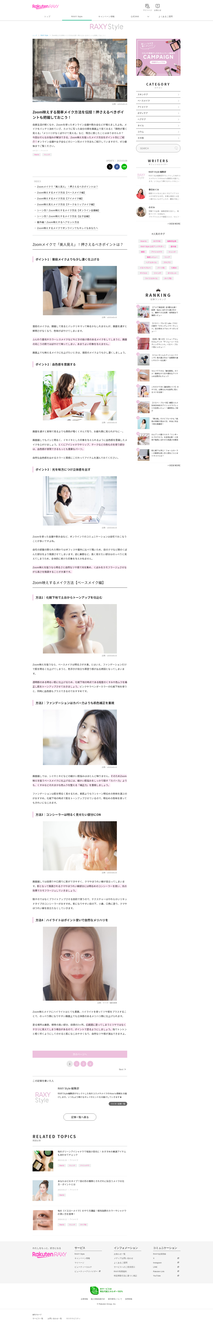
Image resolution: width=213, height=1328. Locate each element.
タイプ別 (83, 1224)
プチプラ (167, 262)
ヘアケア (142, 119)
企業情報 (84, 1299)
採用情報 (128, 1299)
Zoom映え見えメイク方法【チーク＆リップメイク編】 (66, 204)
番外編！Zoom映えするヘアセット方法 (58, 222)
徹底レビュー (152, 257)
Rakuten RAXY (46, 6)
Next (122, 1069)
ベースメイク (144, 100)
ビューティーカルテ (83, 1267)
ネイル (141, 125)
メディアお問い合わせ (123, 1258)
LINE (155, 1267)
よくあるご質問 (166, 16)
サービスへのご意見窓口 (124, 1267)
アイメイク (44, 150)
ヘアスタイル (151, 262)
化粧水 (174, 267)
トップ (47, 16)
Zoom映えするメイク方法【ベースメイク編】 (61, 192)
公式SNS (135, 16)
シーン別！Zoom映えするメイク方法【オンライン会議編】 (68, 210)
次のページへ (80, 1054)
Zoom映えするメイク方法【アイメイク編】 (60, 198)
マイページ (79, 1263)
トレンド (47, 154)
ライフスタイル (151, 278)
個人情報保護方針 (98, 1299)
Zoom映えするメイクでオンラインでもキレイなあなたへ (67, 228)
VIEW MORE (174, 223)
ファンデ (157, 273)
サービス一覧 (38, 1318)
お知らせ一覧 (119, 1254)
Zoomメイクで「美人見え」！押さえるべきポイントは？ (67, 186)
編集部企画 (171, 241)
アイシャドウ (84, 1165)
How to (36, 154)
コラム (141, 131)
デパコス (143, 273)
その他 (141, 137)
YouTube (157, 1276)
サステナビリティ (73, 1318)
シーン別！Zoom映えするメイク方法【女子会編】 (64, 216)
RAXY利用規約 (120, 1271)
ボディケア (143, 113)
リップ (167, 257)
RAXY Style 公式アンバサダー (152, 246)
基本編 (173, 246)
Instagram (157, 1263)
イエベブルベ (145, 267)
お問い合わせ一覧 (55, 1318)
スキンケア (143, 94)
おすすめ (156, 241)
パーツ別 (160, 267)
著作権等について (115, 1299)
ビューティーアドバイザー (86, 1271)
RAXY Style (76, 16)
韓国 (143, 251)
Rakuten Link (158, 1271)
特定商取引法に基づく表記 (125, 1276)
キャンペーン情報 (106, 16)
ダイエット (172, 273)
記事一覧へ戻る (80, 1117)
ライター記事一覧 (118, 1103)
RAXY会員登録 (159, 1254)
